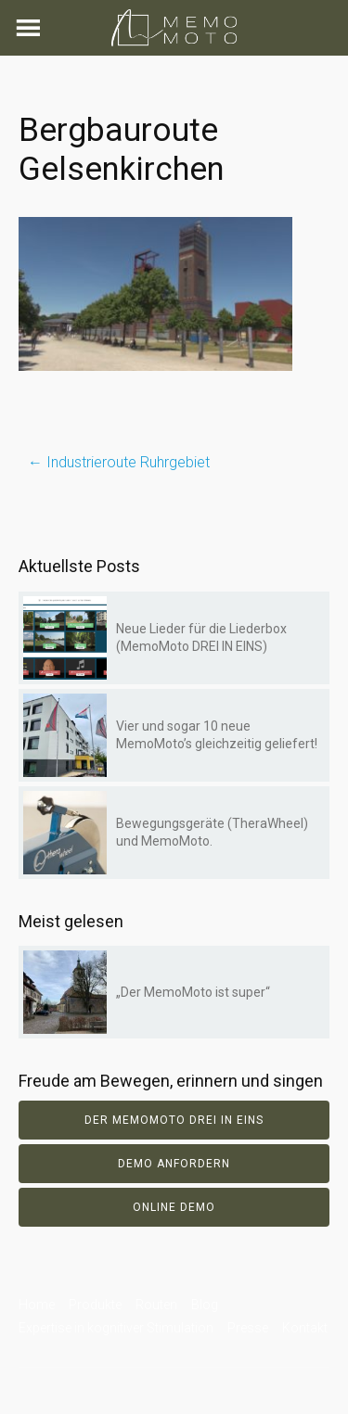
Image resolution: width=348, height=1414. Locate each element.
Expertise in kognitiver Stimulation (116, 1327)
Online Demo (174, 1207)
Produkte (95, 1304)
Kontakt (305, 1327)
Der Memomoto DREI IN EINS (174, 1120)
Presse (247, 1327)
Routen (156, 1304)
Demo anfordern (174, 1163)
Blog (204, 1304)
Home (37, 1304)
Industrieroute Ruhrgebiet (119, 462)
